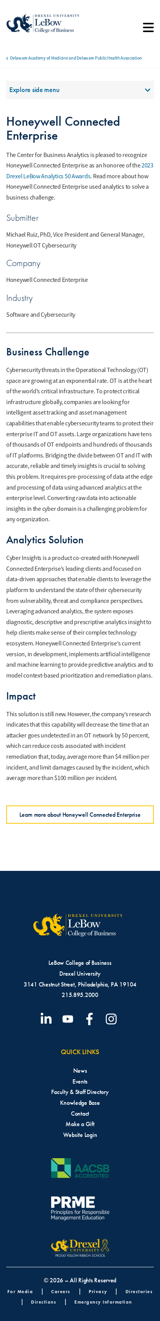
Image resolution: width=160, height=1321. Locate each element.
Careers (61, 1291)
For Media (20, 1291)
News (80, 1070)
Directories (139, 1291)
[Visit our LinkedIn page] (47, 1019)
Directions (43, 1302)
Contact (80, 1113)
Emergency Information (103, 1302)
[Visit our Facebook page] (91, 1019)
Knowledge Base (80, 1102)
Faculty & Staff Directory (79, 1092)
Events (80, 1081)
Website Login (80, 1134)
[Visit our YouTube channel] (69, 1019)
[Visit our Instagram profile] (112, 1019)
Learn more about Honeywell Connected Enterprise (79, 814)
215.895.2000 (80, 994)
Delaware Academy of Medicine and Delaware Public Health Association (76, 58)
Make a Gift (79, 1124)
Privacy (98, 1291)
